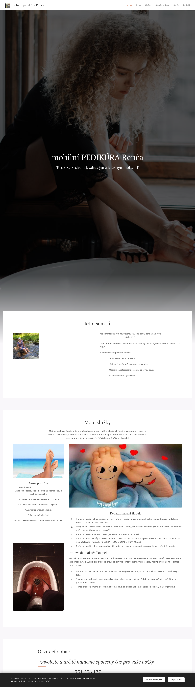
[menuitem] (131, 5)
